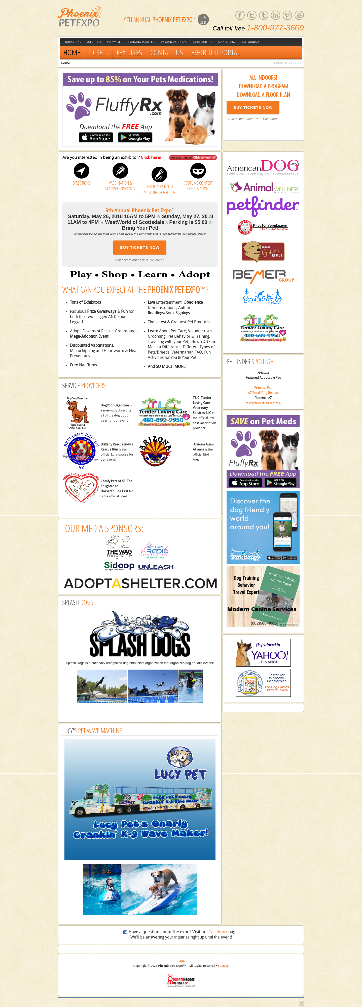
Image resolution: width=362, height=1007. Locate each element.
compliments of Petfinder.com (263, 403)
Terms (181, 960)
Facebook (218, 931)
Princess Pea (263, 388)
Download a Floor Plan (263, 94)
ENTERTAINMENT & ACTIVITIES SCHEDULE (159, 189)
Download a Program (263, 86)
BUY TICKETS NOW (253, 107)
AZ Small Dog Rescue (263, 393)
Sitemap (223, 965)
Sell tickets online (241, 119)
